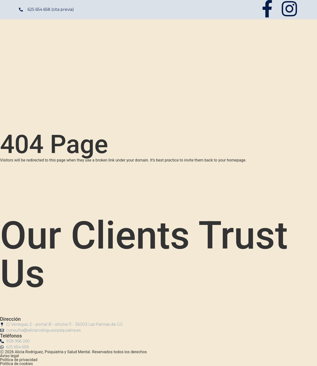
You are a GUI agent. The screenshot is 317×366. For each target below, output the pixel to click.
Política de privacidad (18, 359)
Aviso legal (9, 355)
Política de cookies (16, 363)
